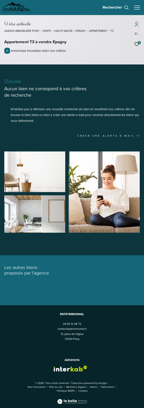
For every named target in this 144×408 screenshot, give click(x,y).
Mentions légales (76, 387)
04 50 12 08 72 (72, 324)
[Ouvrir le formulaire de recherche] (116, 7)
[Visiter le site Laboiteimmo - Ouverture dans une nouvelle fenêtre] (72, 399)
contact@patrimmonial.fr (72, 329)
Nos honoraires (36, 387)
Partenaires (108, 387)
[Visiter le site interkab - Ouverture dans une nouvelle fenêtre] (70, 368)
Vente (47, 31)
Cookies (83, 391)
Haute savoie (63, 31)
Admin (94, 387)
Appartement (98, 31)
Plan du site (56, 387)
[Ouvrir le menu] (137, 7)
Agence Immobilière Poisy (21, 31)
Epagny (81, 31)
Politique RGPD (65, 391)
